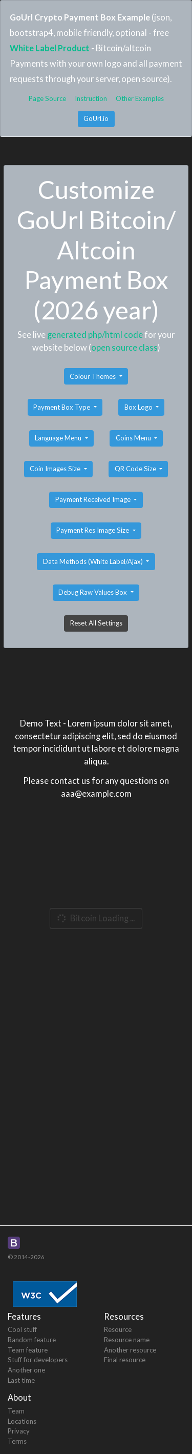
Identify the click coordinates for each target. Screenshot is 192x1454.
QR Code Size (136, 469)
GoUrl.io (96, 118)
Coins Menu (134, 438)
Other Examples (140, 98)
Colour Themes (93, 376)
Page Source (47, 98)
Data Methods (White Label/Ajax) (93, 561)
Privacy (19, 1431)
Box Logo (139, 407)
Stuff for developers (38, 1360)
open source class (124, 347)
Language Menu (59, 438)
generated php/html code (95, 334)
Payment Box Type (62, 407)
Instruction (91, 98)
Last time (21, 1380)
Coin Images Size (56, 469)
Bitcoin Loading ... (95, 918)
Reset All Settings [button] (96, 623)
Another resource (130, 1350)
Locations (22, 1421)
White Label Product (50, 48)
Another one (26, 1370)
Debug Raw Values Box (93, 592)
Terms (17, 1441)
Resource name (127, 1340)
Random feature (32, 1340)
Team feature (28, 1350)
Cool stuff (22, 1329)
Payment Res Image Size (93, 530)
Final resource (124, 1360)
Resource (118, 1329)
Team (16, 1411)
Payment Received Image (93, 499)
